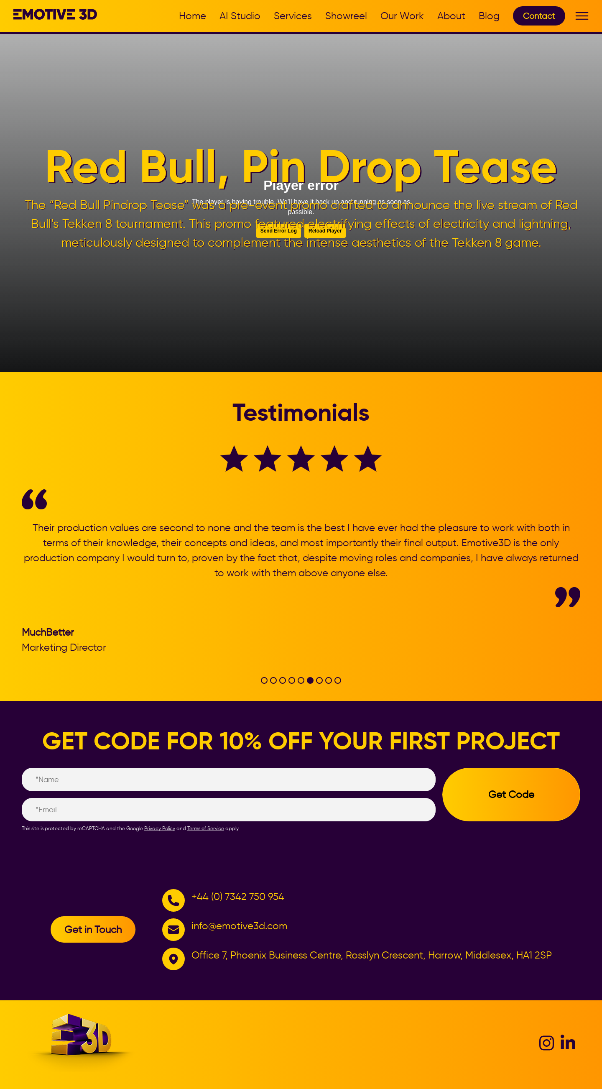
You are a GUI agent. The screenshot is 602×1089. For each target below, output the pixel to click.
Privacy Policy (159, 828)
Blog (489, 16)
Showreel (346, 16)
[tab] (264, 680)
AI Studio (239, 16)
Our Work (402, 16)
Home (192, 16)
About (451, 16)
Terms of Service (205, 828)
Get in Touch (93, 929)
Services (293, 16)
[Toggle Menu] (582, 16)
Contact (539, 16)
